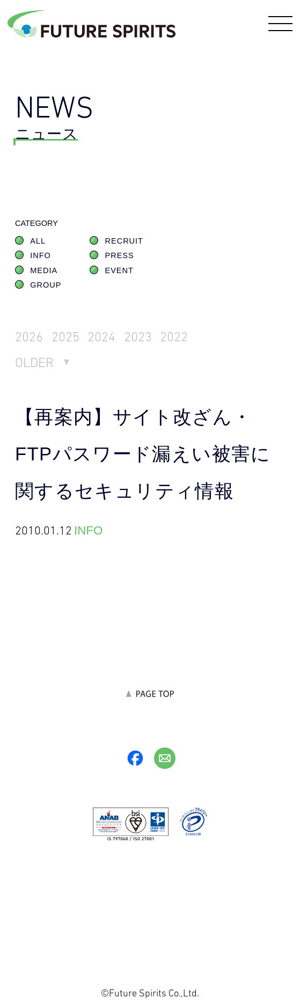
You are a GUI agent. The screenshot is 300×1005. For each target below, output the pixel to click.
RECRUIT (124, 241)
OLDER (34, 362)
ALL (38, 241)
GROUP (45, 285)
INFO (40, 255)
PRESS (119, 255)
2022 (174, 336)
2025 (65, 336)
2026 (29, 336)
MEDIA (43, 270)
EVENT (119, 270)
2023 (138, 336)
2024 (101, 336)
